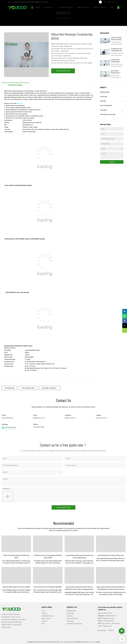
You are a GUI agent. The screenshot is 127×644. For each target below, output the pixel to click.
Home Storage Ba (72, 618)
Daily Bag (103, 101)
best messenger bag (28, 388)
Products (44, 613)
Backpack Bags (105, 92)
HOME (37, 7)
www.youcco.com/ (101, 418)
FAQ (111, 7)
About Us (44, 621)
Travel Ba (69, 621)
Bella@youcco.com (39, 418)
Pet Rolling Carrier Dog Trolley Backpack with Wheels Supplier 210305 (116, 50)
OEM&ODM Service (48, 616)
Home (43, 611)
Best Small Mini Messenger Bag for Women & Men (115, 73)
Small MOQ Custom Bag (107, 114)
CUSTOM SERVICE (66, 7)
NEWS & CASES (83, 7)
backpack (20, 103)
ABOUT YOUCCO (99, 7)
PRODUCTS (48, 7)
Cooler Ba (70, 613)
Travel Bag (103, 110)
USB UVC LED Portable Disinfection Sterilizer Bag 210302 (116, 39)
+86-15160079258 (9, 428)
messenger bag (9, 388)
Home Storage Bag (106, 105)
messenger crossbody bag (50, 388)
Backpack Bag (71, 611)
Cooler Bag (103, 96)
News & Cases (46, 618)
